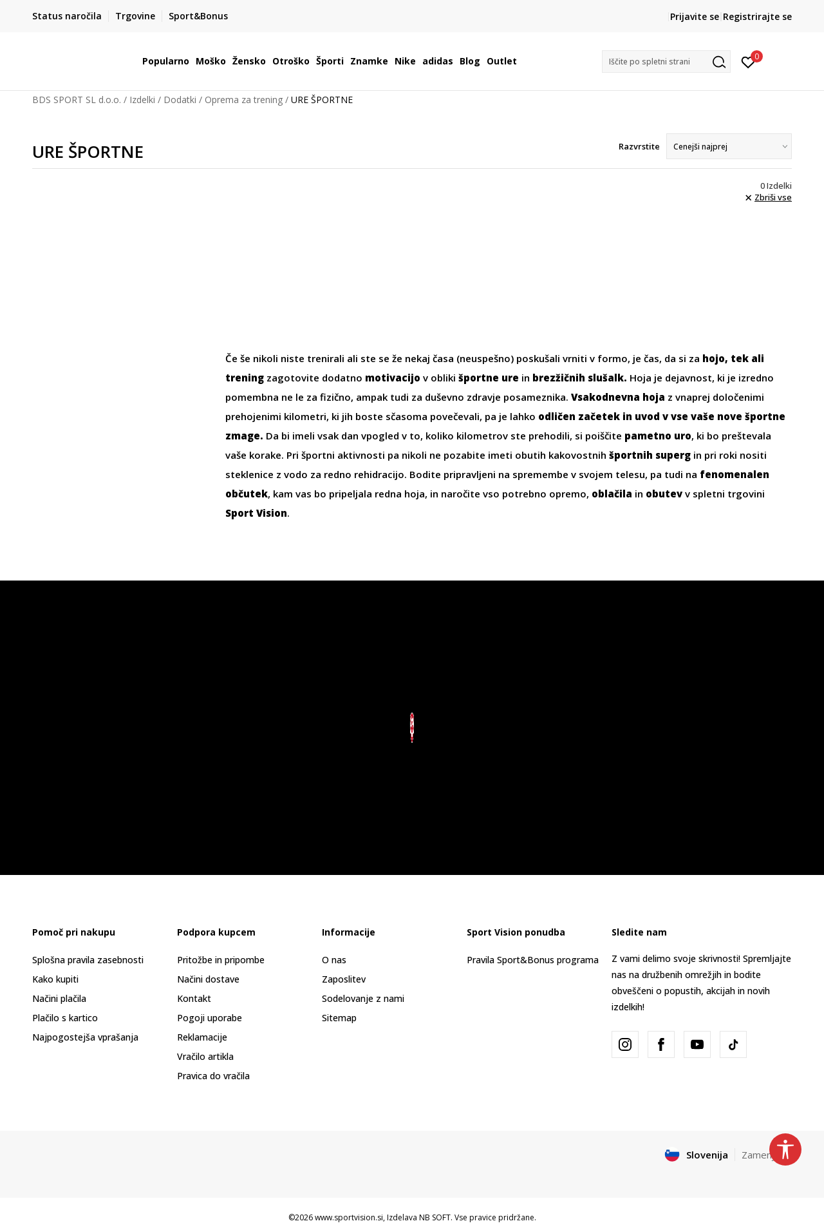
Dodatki (180, 99)
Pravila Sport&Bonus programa (533, 960)
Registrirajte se (757, 16)
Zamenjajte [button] (767, 1154)
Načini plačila (59, 998)
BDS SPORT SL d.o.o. (76, 99)
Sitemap (339, 1018)
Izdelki (142, 99)
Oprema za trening (244, 99)
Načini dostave (208, 979)
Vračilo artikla (205, 1056)
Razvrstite (639, 146)
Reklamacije (202, 1037)
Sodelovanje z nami (363, 998)
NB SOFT (435, 1217)
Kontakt (194, 998)
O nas (334, 960)
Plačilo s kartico (65, 1018)
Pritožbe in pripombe (221, 960)
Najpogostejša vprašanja (85, 1037)
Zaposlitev (344, 979)
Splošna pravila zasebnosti (88, 960)
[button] (666, 61)
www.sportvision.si (349, 1217)
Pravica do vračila (213, 1076)
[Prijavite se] (748, 61)
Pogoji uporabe (209, 1018)
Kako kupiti (55, 979)
